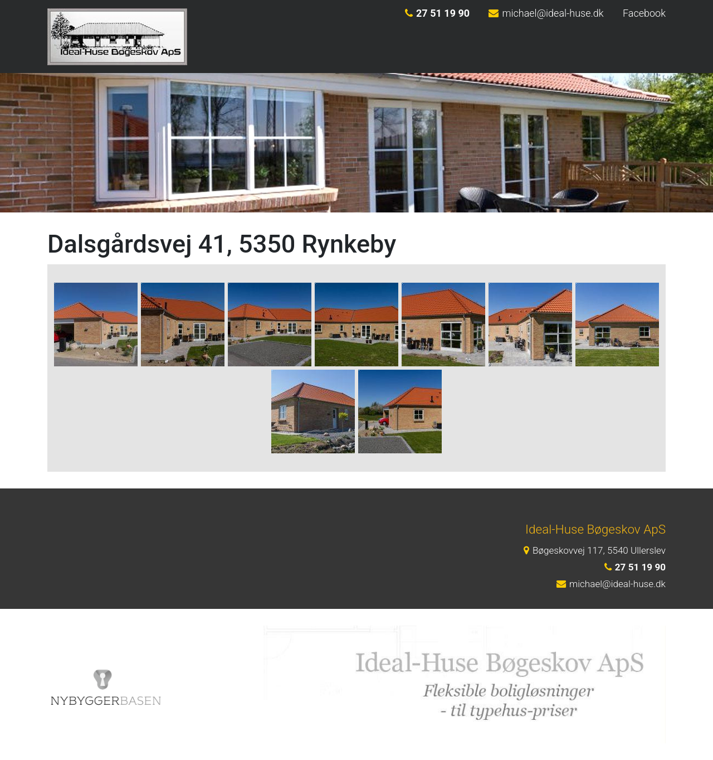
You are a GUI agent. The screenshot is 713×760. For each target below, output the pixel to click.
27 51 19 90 (437, 13)
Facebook (644, 13)
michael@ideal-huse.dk (546, 13)
